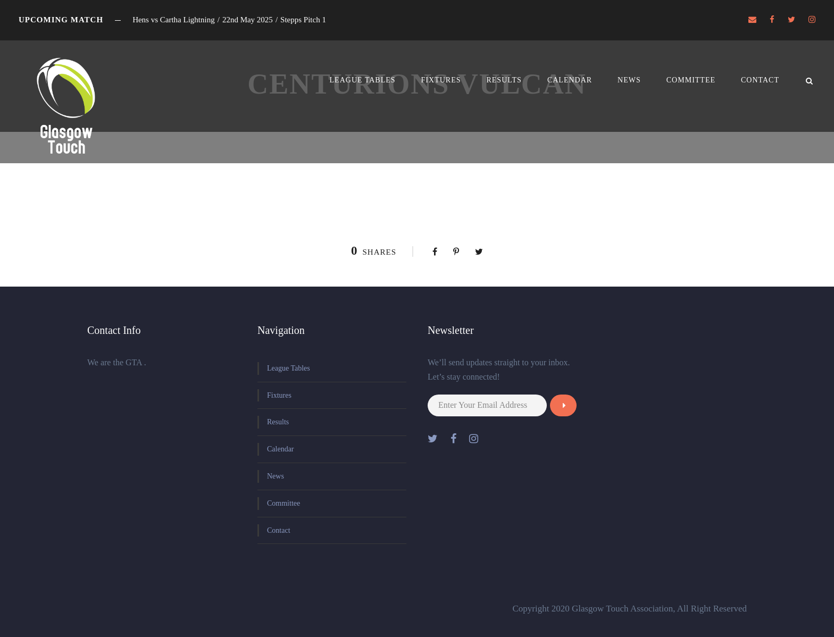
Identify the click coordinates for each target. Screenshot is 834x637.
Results (503, 80)
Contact (760, 80)
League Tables (363, 80)
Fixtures (441, 80)
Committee (690, 80)
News (629, 80)
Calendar (569, 80)
